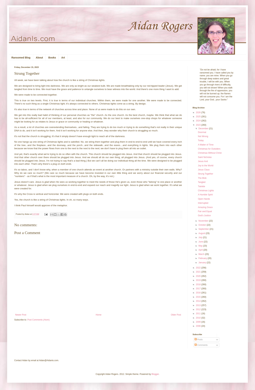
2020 (198, 276)
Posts (199, 339)
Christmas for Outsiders (209, 149)
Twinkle (201, 186)
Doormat (202, 132)
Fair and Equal (205, 211)
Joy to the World (205, 165)
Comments (201, 345)
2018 (198, 284)
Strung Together (205, 174)
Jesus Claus (204, 169)
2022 (198, 267)
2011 (198, 313)
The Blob (202, 178)
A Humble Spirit (205, 194)
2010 (198, 318)
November (203, 221)
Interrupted (203, 203)
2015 (198, 297)
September (204, 229)
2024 (198, 120)
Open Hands (204, 199)
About (39, 57)
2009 (198, 322)
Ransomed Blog (20, 57)
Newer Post (20, 315)
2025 (198, 116)
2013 (198, 305)
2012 (198, 309)
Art (63, 57)
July (200, 237)
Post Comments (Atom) (38, 320)
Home (98, 315)
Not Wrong (203, 136)
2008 (198, 326)
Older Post (176, 315)
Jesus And (203, 161)
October (202, 225)
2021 (198, 272)
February (203, 258)
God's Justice (204, 215)
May (200, 246)
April (200, 250)
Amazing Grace (205, 207)
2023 (198, 125)
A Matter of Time (205, 144)
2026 (198, 112)
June (201, 241)
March (201, 254)
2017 (198, 288)
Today (201, 140)
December (203, 128)
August (202, 233)
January (202, 262)
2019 (198, 280)
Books (52, 57)
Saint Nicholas (205, 157)
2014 (198, 301)
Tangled (201, 182)
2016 (198, 292)
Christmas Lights (206, 190)
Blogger (155, 374)
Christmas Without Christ (210, 153)
